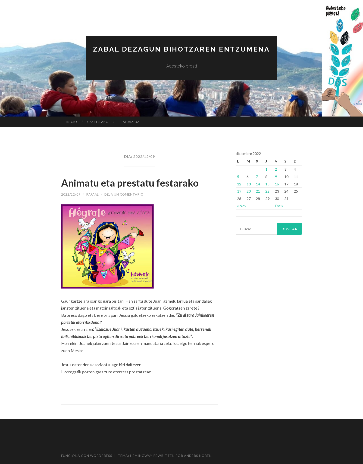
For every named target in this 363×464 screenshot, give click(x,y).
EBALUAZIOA (129, 122)
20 (249, 191)
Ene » (279, 205)
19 (239, 191)
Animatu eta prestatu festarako (134, 182)
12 (239, 184)
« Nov (241, 205)
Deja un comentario (125, 194)
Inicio (71, 122)
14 (258, 184)
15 (267, 184)
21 (258, 191)
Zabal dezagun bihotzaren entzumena (181, 49)
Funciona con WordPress (86, 456)
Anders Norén (198, 456)
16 (277, 184)
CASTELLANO (98, 122)
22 (267, 191)
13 (249, 184)
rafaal (93, 194)
